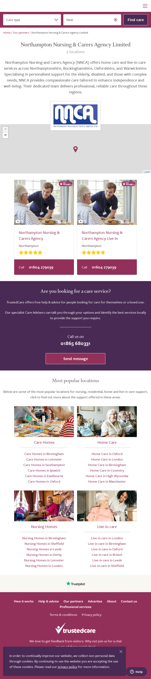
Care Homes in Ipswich (44, 470)
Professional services (75, 606)
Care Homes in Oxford (44, 481)
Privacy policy (91, 614)
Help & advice (48, 601)
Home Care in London (107, 459)
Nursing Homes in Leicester (44, 560)
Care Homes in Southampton (44, 464)
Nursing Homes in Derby (44, 554)
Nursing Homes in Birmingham (44, 538)
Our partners (73, 601)
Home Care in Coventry (107, 470)
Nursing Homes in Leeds (44, 549)
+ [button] (5, 129)
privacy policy (67, 666)
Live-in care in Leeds (107, 560)
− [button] (5, 135)
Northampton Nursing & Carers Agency (39, 235)
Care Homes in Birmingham (44, 453)
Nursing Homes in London (44, 565)
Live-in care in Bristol (107, 554)
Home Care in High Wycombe (107, 475)
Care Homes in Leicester (44, 459)
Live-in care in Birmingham (107, 543)
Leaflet (147, 172)
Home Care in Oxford (107, 453)
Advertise (95, 601)
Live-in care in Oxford (106, 549)
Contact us (129, 601)
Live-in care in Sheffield (107, 565)
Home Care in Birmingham (107, 464)
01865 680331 (75, 343)
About (111, 601)
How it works (24, 601)
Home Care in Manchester (107, 481)
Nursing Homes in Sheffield (44, 543)
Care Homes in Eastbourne (44, 475)
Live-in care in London (107, 538)
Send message (75, 358)
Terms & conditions (63, 614)
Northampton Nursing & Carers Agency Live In (102, 235)
